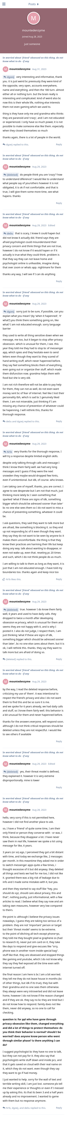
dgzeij (10, 77)
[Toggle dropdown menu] (33, 4)
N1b (9, 452)
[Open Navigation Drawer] (3, 4)
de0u (10, 233)
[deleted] (12, 174)
